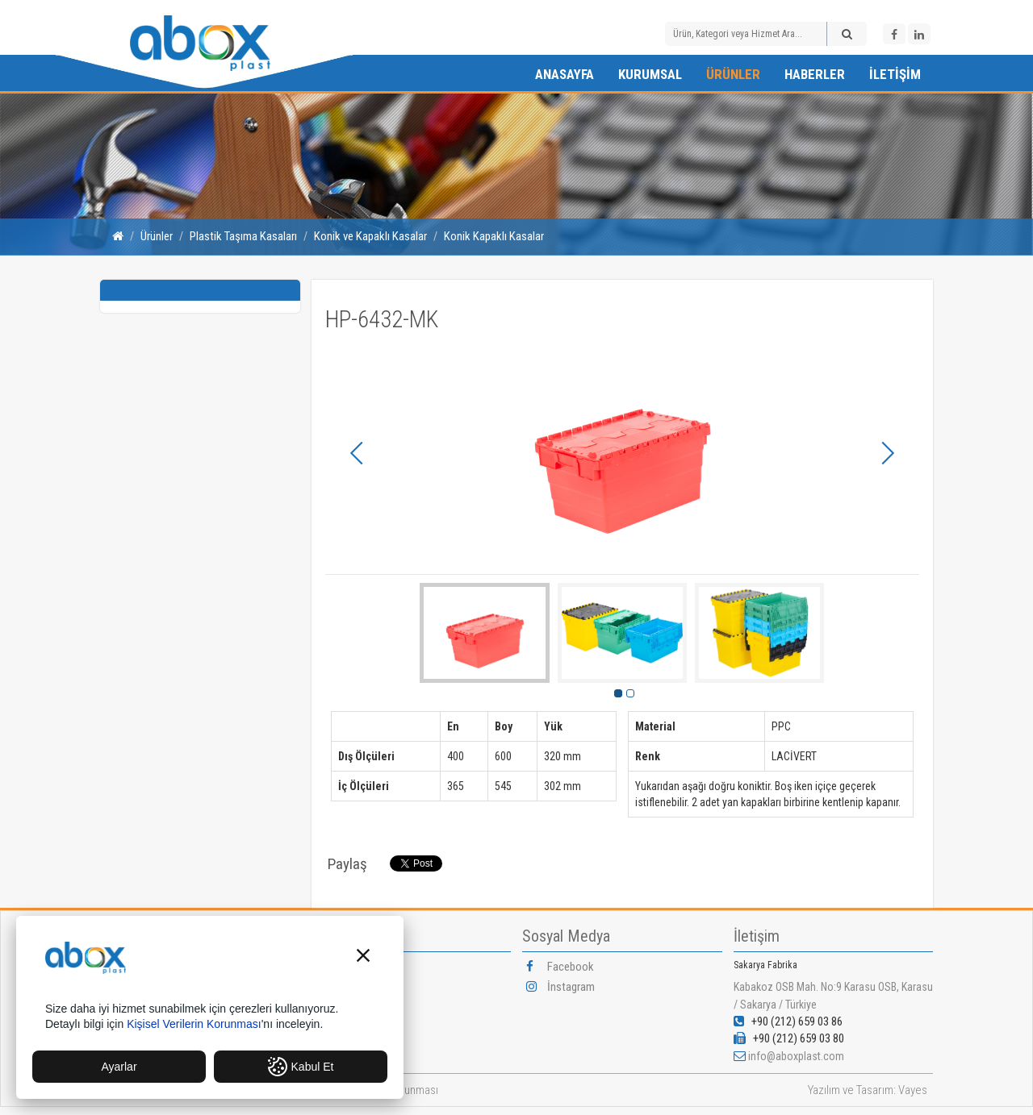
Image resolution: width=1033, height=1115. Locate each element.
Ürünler (733, 74)
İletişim (895, 74)
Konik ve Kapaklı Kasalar (370, 236)
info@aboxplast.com (796, 1056)
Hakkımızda (353, 966)
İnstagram (560, 987)
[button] (363, 957)
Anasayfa (564, 74)
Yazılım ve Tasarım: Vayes (867, 1090)
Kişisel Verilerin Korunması (194, 1023)
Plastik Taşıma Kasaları (243, 236)
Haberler (814, 74)
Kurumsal (650, 74)
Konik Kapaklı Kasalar (494, 236)
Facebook (560, 966)
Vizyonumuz (355, 987)
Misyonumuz (356, 1008)
